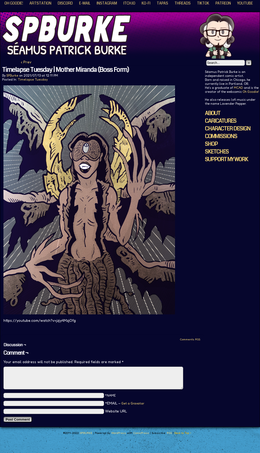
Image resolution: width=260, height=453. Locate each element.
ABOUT (212, 113)
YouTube (245, 3)
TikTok (203, 3)
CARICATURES (220, 121)
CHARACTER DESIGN (227, 129)
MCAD (238, 88)
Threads (182, 3)
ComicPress (141, 433)
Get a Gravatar (132, 403)
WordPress (118, 433)
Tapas (162, 3)
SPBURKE (86, 433)
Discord (65, 3)
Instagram (107, 3)
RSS (169, 433)
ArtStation (40, 3)
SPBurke (12, 75)
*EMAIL (124, 403)
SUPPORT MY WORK (226, 159)
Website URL (116, 411)
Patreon (223, 3)
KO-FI (146, 3)
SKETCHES (216, 152)
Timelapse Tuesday (33, 79)
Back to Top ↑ (182, 433)
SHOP (211, 144)
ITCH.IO (129, 3)
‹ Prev (26, 62)
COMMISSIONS (221, 136)
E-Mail (84, 3)
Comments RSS (190, 339)
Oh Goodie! (14, 3)
